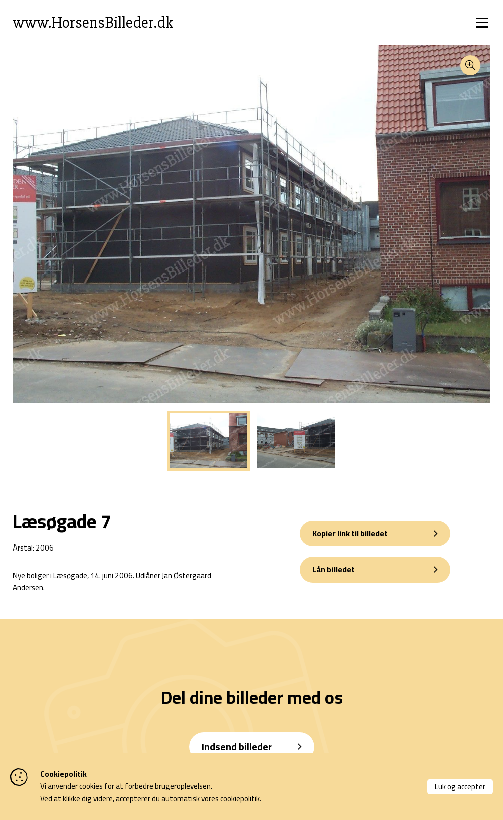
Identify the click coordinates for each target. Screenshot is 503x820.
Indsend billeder (237, 746)
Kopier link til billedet (350, 533)
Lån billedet (333, 569)
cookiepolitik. (240, 798)
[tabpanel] (208, 441)
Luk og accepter (460, 786)
